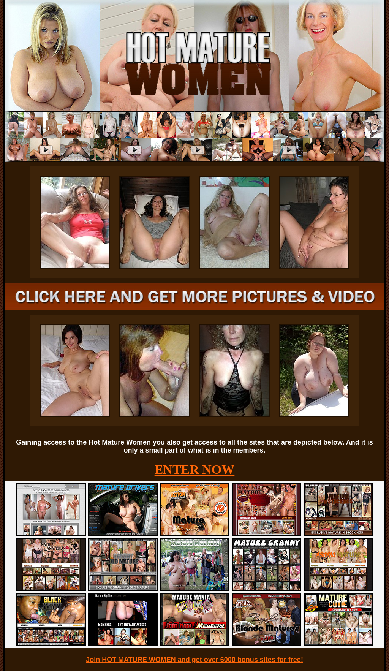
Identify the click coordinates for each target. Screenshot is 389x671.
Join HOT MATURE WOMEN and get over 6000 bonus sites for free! (194, 659)
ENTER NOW (195, 469)
